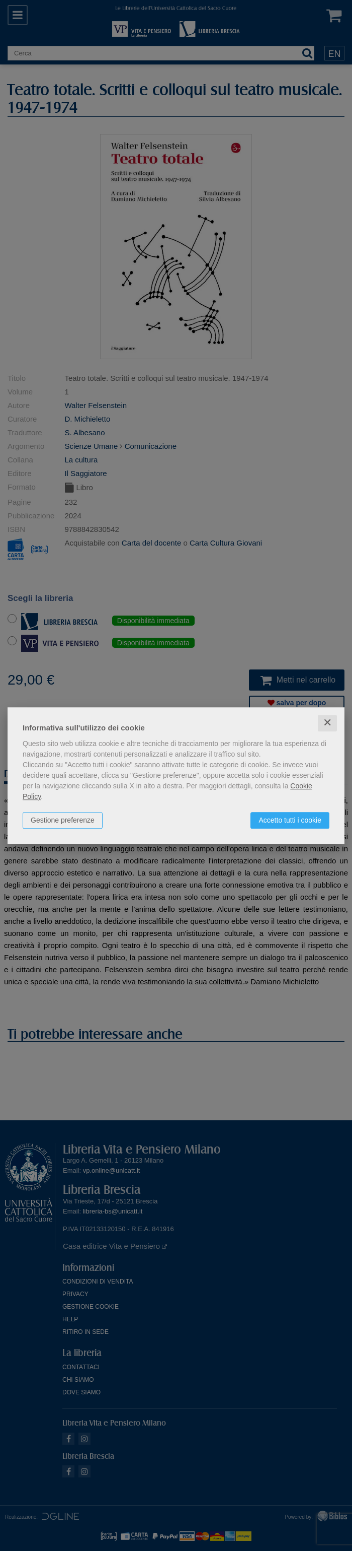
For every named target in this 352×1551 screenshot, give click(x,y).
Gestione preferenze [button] (63, 820)
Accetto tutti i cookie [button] (289, 820)
